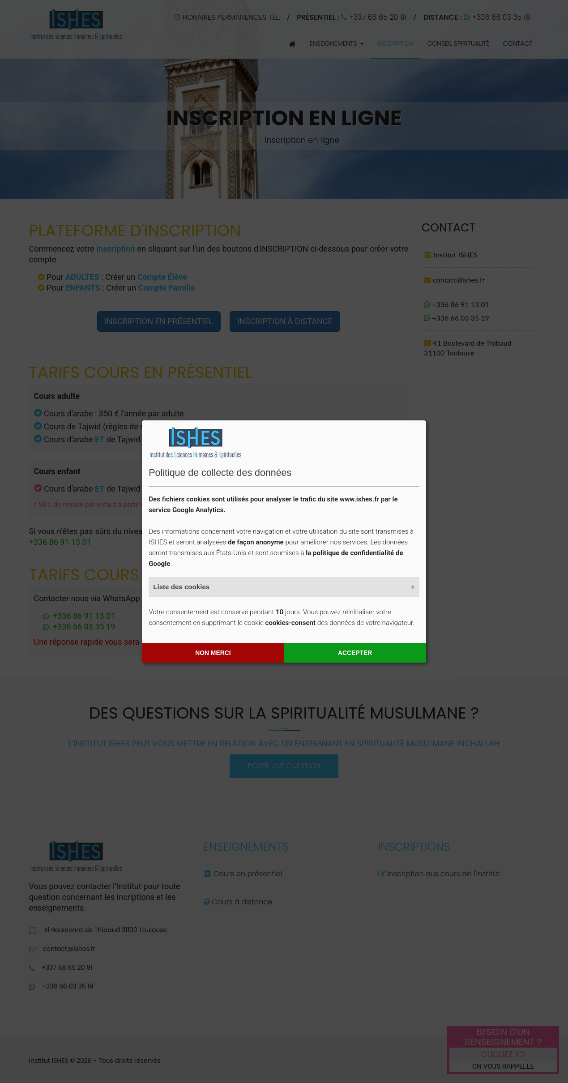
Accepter (355, 652)
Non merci (213, 652)
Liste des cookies (181, 587)
